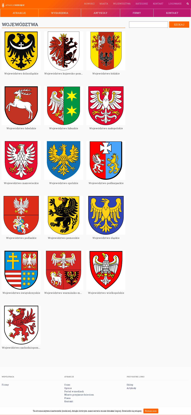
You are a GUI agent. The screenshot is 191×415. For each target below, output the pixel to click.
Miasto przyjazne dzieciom (79, 394)
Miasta (104, 3)
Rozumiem (151, 410)
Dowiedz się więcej (131, 410)
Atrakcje (19, 12)
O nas (67, 384)
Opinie (68, 388)
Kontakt (158, 3)
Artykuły (100, 12)
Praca (67, 398)
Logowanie (175, 3)
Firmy (137, 12)
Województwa (122, 3)
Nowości (89, 3)
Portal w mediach (74, 391)
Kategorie (142, 3)
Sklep (130, 384)
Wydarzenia (59, 12)
